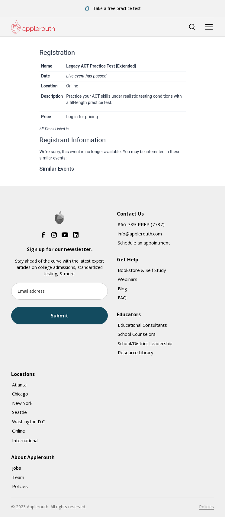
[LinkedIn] (75, 234)
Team (18, 477)
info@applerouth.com (140, 234)
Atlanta (19, 385)
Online (18, 431)
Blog (122, 288)
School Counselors (137, 334)
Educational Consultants (142, 325)
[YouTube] (65, 234)
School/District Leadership (145, 343)
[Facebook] (43, 234)
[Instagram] (54, 234)
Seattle (19, 412)
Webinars (127, 279)
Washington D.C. (29, 421)
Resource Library (135, 352)
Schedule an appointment (144, 243)
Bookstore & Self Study (142, 270)
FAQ (122, 298)
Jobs (16, 468)
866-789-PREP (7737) (141, 224)
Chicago (20, 394)
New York (22, 403)
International (25, 440)
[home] (33, 26)
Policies (20, 486)
